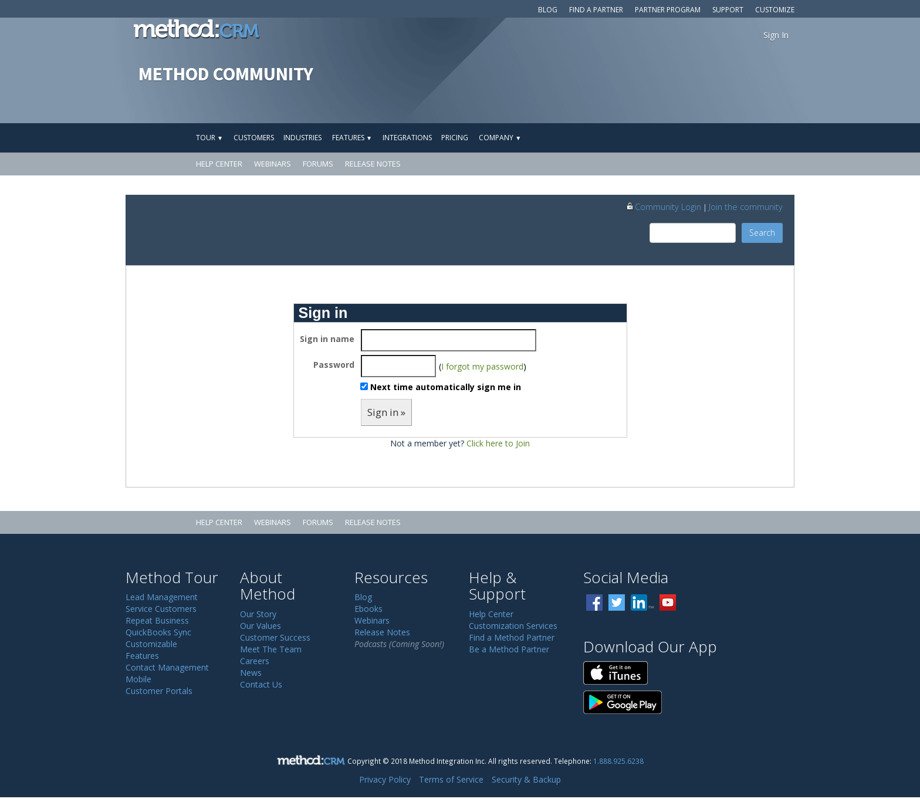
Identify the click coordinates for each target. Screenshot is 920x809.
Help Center (219, 163)
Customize (774, 10)
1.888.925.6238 (618, 761)
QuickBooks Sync (158, 632)
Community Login (663, 206)
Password (333, 364)
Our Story (258, 614)
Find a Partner (596, 10)
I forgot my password (482, 366)
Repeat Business (157, 620)
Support (727, 10)
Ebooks (368, 608)
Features (352, 138)
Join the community (746, 206)
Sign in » (386, 412)
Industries (302, 138)
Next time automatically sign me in (445, 386)
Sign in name (327, 338)
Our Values (260, 625)
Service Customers (161, 608)
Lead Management (162, 596)
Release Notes (373, 163)
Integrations (407, 138)
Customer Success (275, 637)
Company (500, 138)
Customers (254, 138)
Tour (209, 138)
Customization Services (513, 625)
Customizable (151, 643)
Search (762, 232)
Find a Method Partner (511, 637)
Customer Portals (159, 690)
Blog (547, 10)
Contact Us (261, 684)
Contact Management (167, 667)
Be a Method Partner (509, 649)
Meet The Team (271, 649)
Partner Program (668, 10)
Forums (318, 163)
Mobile (138, 679)
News (251, 672)
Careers (254, 660)
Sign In (776, 34)
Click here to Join (498, 443)
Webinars (272, 163)
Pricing (454, 138)
